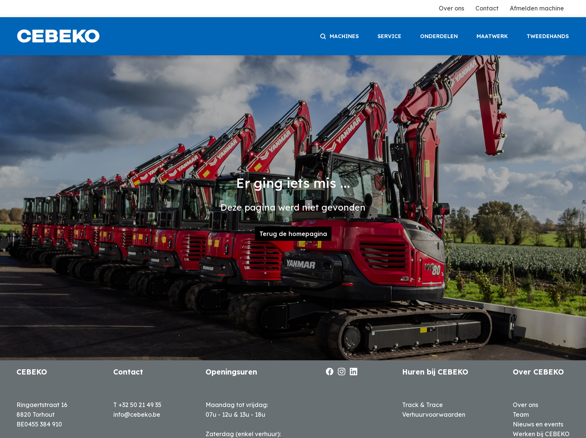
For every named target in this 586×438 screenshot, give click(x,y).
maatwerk (492, 36)
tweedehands (548, 36)
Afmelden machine (537, 8)
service (389, 36)
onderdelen (439, 36)
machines (344, 36)
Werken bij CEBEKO (541, 434)
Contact (487, 8)
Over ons (451, 8)
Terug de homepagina (293, 234)
